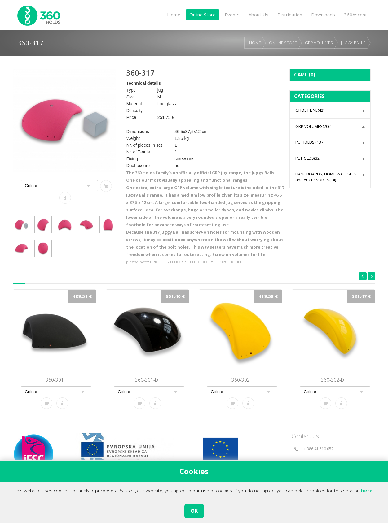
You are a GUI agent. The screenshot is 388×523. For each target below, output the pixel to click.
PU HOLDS (309, 142)
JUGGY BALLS (353, 42)
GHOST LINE (309, 110)
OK (194, 511)
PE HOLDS (307, 158)
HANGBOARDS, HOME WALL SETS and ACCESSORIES (326, 177)
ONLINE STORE (283, 42)
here (367, 490)
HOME (255, 42)
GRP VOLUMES (319, 42)
